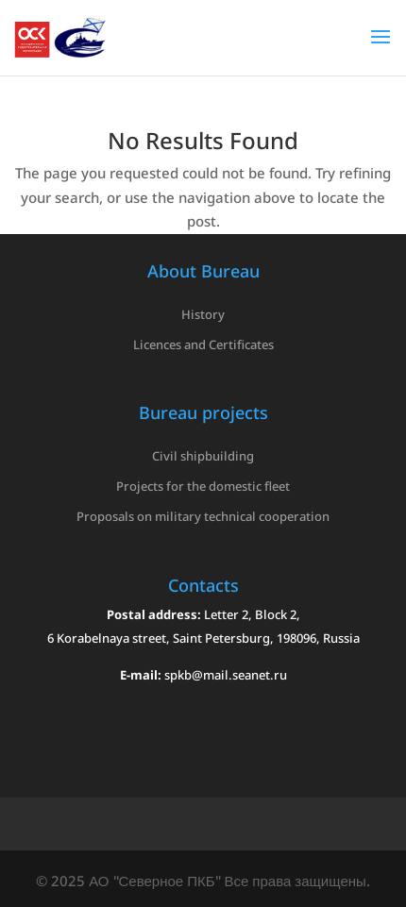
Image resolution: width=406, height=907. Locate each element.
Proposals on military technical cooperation (203, 516)
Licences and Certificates (203, 344)
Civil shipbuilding (203, 455)
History (203, 314)
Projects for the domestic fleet (203, 486)
